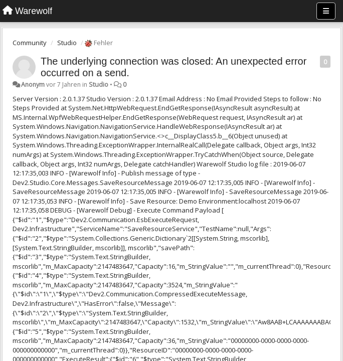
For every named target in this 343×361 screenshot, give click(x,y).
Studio (67, 42)
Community (30, 42)
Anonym (33, 84)
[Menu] (325, 11)
